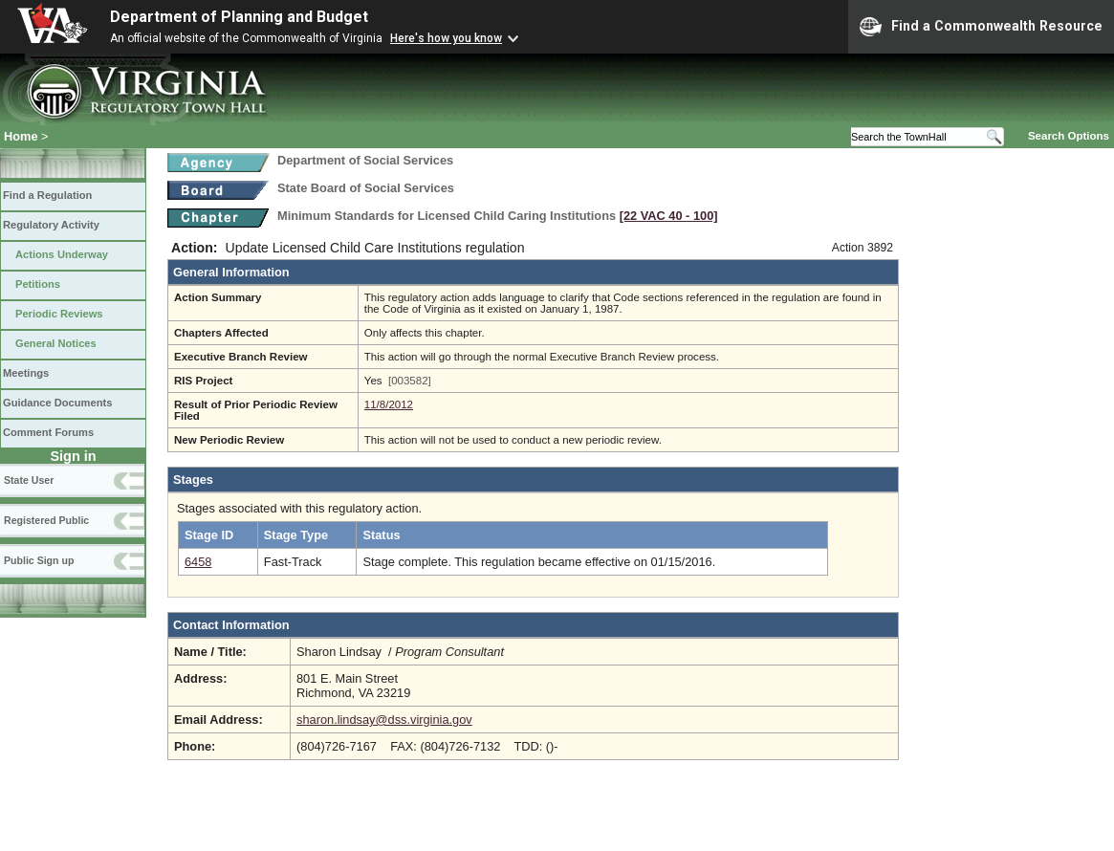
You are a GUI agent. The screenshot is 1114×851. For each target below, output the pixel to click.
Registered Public (46, 520)
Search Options (1068, 136)
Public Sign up (39, 560)
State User (29, 480)
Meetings (26, 373)
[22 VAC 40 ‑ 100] (669, 215)
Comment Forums (48, 432)
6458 (198, 562)
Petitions (37, 284)
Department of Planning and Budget (239, 17)
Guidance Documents (57, 402)
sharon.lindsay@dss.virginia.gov (384, 719)
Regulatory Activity (51, 224)
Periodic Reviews (59, 313)
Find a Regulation (47, 195)
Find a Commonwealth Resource (981, 26)
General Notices (56, 343)
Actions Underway (61, 254)
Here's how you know (446, 38)
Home (21, 136)
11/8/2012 (388, 404)
